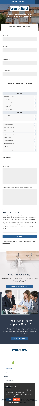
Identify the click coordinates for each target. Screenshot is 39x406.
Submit (19, 236)
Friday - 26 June (8, 109)
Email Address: (6, 59)
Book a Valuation (19, 338)
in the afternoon (9, 134)
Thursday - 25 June (8, 106)
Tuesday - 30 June (8, 119)
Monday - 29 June (8, 115)
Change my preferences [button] (14, 402)
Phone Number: (6, 70)
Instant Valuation (18, 2)
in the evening (8, 150)
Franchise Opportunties (9, 380)
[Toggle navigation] (37, 1)
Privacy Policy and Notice (10, 222)
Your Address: (6, 166)
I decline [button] (16, 399)
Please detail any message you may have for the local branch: (17, 187)
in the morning (8, 124)
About (5, 374)
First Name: (5, 35)
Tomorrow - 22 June (9, 96)
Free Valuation (7, 373)
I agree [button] (9, 399)
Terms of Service (6, 243)
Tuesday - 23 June (8, 99)
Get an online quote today (19, 286)
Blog (5, 378)
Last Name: (5, 46)
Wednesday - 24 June (9, 103)
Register (5, 376)
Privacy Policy (30, 241)
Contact (5, 382)
